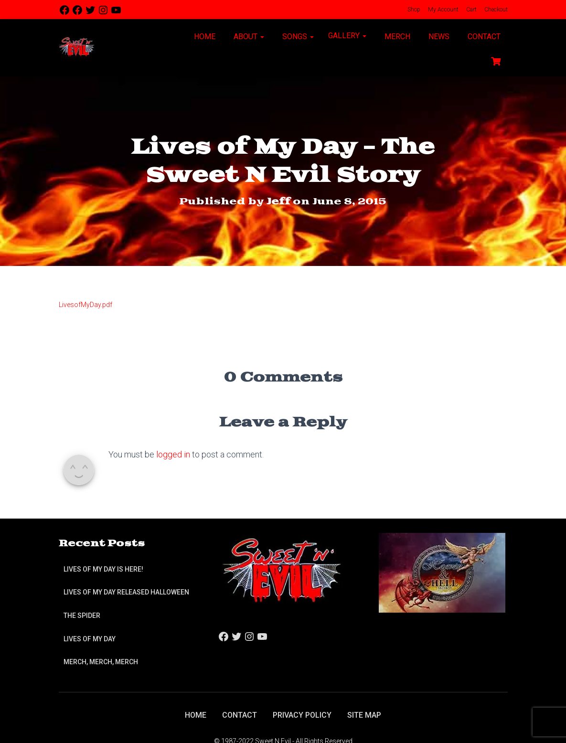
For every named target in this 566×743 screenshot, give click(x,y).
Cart (471, 9)
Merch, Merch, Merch (101, 662)
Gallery (347, 35)
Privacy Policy (302, 715)
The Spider (82, 615)
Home (203, 36)
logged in (173, 454)
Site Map (364, 715)
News (438, 36)
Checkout (495, 9)
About (248, 36)
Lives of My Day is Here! (103, 569)
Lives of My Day (90, 639)
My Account (443, 9)
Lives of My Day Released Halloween (126, 592)
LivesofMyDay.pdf (85, 304)
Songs (297, 36)
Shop (413, 9)
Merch (396, 36)
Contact (483, 36)
